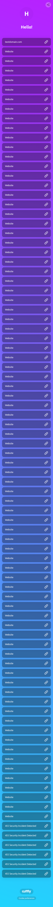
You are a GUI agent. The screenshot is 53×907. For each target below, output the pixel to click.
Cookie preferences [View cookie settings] (26, 898)
